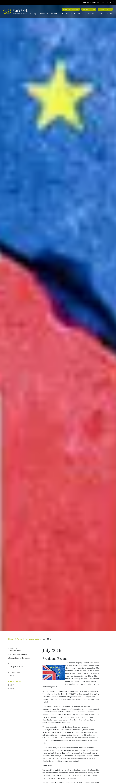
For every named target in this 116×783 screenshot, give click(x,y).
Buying (33, 14)
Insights (70, 14)
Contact (109, 14)
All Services (56, 14)
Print (12, 685)
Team (100, 14)
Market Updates (88, 9)
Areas (80, 14)
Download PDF (16, 682)
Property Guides (105, 9)
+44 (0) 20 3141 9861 (91, 2)
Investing (44, 14)
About (90, 14)
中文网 (109, 2)
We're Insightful (21, 639)
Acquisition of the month (17, 654)
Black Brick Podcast (71, 9)
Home (10, 639)
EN (104, 2)
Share (12, 688)
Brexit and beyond (15, 650)
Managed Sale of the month (19, 658)
